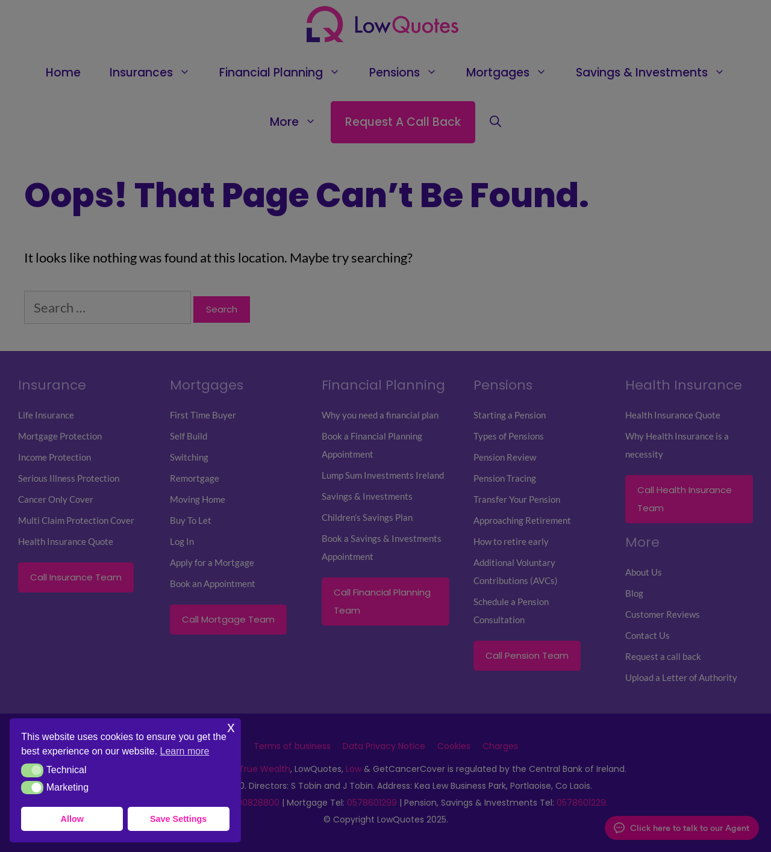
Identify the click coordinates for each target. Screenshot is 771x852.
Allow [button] (72, 819)
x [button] (231, 727)
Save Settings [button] (178, 819)
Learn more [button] (185, 751)
